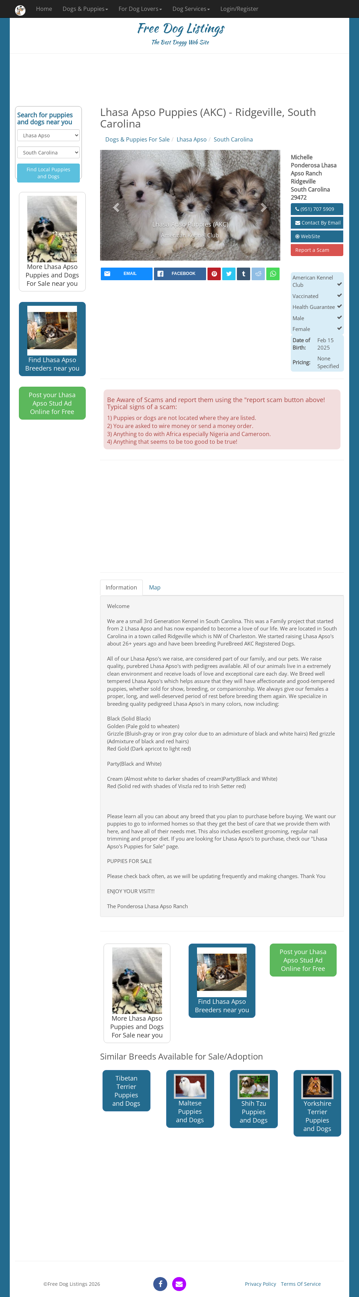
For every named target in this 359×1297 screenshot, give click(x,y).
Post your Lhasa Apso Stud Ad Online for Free (52, 403)
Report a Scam (312, 250)
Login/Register (239, 9)
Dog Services (191, 9)
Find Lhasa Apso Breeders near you (52, 339)
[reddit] (258, 274)
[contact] (179, 1284)
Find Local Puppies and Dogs (48, 173)
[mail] (127, 274)
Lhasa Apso (192, 139)
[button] (115, 205)
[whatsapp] (273, 274)
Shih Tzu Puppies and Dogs (254, 1099)
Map (155, 587)
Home (44, 9)
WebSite (307, 236)
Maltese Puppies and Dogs (190, 1099)
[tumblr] (243, 274)
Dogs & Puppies (85, 9)
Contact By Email (318, 222)
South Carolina (233, 139)
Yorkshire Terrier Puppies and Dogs (317, 1103)
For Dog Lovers (140, 9)
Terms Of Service (301, 1284)
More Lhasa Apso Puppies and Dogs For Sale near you (52, 242)
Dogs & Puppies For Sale (137, 139)
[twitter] (228, 274)
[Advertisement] (179, 80)
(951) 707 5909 (314, 209)
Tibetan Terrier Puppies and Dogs (126, 1091)
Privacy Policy (260, 1284)
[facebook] (180, 274)
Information (121, 587)
